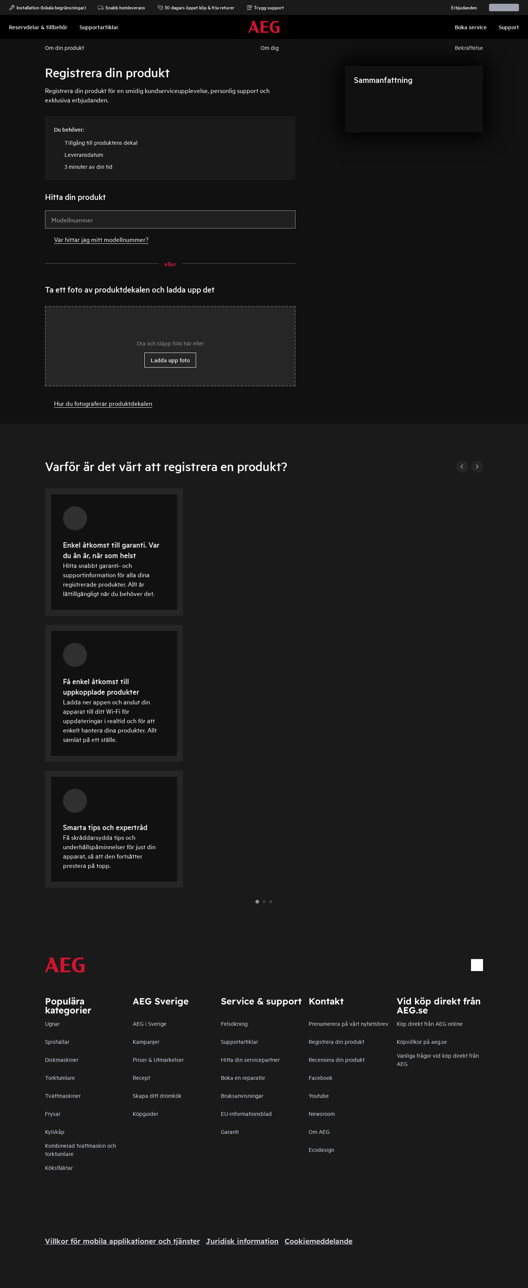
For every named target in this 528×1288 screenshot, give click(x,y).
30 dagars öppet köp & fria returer (195, 8)
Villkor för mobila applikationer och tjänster (122, 1241)
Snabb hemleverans (121, 8)
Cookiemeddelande (318, 1241)
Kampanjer (146, 1041)
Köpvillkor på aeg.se (422, 1041)
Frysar (52, 1113)
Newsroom (322, 1113)
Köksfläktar (59, 1167)
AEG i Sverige (149, 1023)
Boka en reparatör (243, 1077)
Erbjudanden (460, 8)
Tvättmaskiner (63, 1095)
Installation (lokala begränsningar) (47, 8)
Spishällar (57, 1041)
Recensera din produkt (336, 1059)
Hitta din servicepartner (250, 1059)
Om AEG (319, 1131)
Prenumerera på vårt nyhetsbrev (348, 1023)
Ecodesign (321, 1149)
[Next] (477, 467)
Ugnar (52, 1023)
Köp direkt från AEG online (430, 1023)
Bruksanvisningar (242, 1095)
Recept (141, 1077)
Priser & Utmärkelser (158, 1059)
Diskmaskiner (61, 1059)
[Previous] (462, 467)
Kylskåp (54, 1131)
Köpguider (145, 1113)
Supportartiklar (239, 1041)
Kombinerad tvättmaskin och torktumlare (80, 1149)
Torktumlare (60, 1077)
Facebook (321, 1077)
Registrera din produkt (336, 1041)
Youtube (319, 1095)
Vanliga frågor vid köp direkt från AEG (438, 1059)
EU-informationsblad (246, 1113)
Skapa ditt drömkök (157, 1095)
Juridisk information (242, 1241)
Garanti (230, 1131)
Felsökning (234, 1023)
